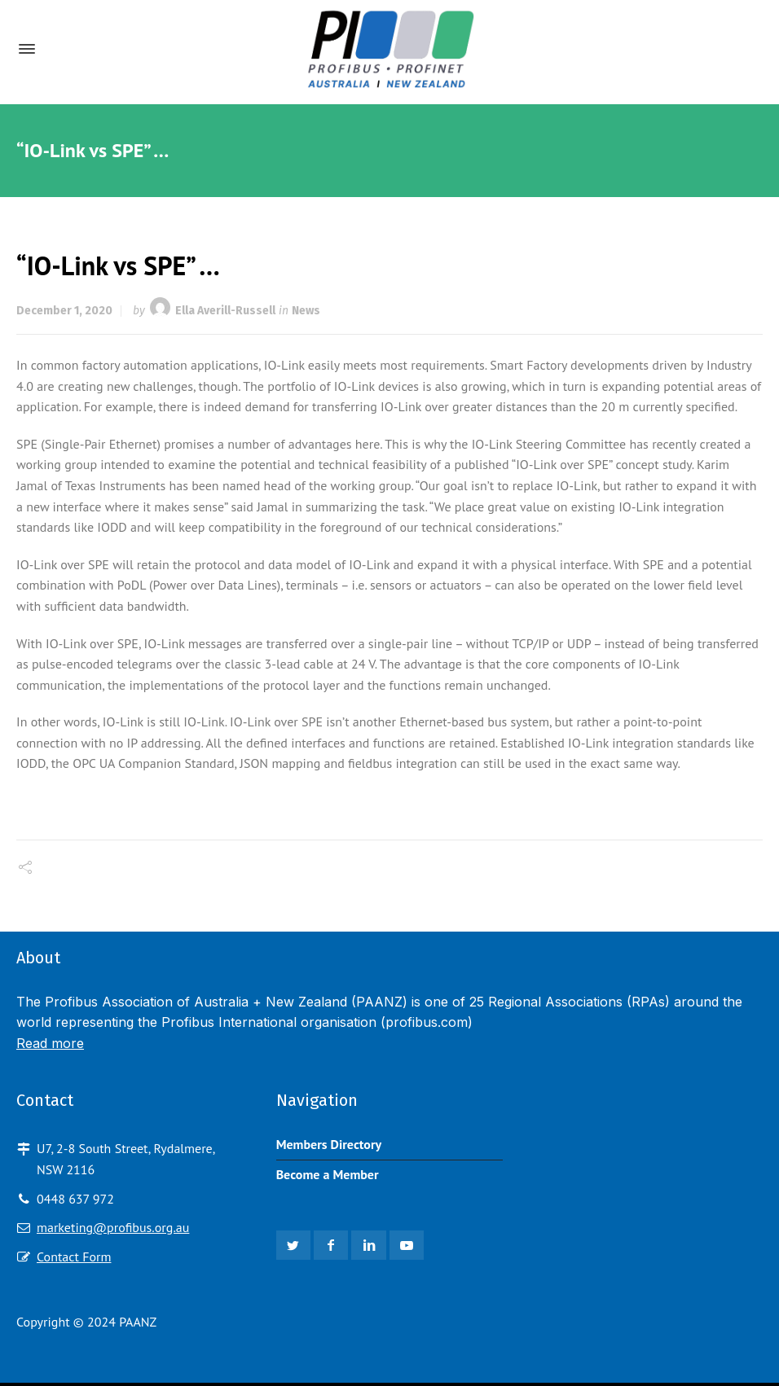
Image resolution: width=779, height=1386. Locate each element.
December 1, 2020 (64, 311)
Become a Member (327, 1174)
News (306, 311)
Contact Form (74, 1256)
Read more (50, 1043)
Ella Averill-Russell (225, 311)
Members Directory (329, 1144)
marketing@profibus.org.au (113, 1227)
